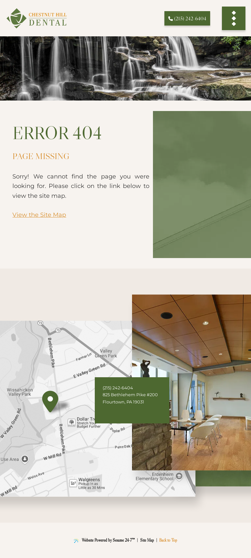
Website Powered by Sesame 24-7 (104, 540)
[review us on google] (124, 412)
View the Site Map (39, 214)
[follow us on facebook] (110, 412)
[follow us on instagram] (138, 412)
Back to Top (168, 540)
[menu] (233, 18)
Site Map (147, 540)
